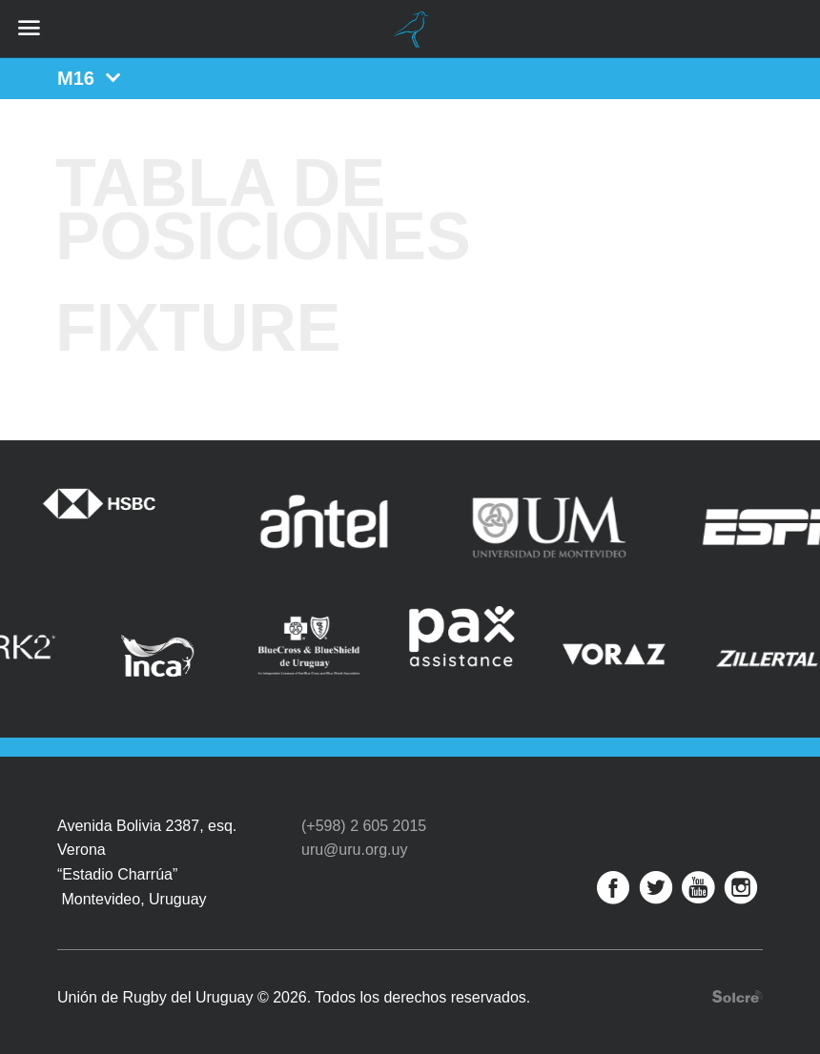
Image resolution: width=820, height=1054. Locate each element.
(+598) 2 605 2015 (363, 814)
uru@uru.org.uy (354, 839)
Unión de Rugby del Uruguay (410, 29)
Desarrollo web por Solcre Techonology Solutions (737, 986)
